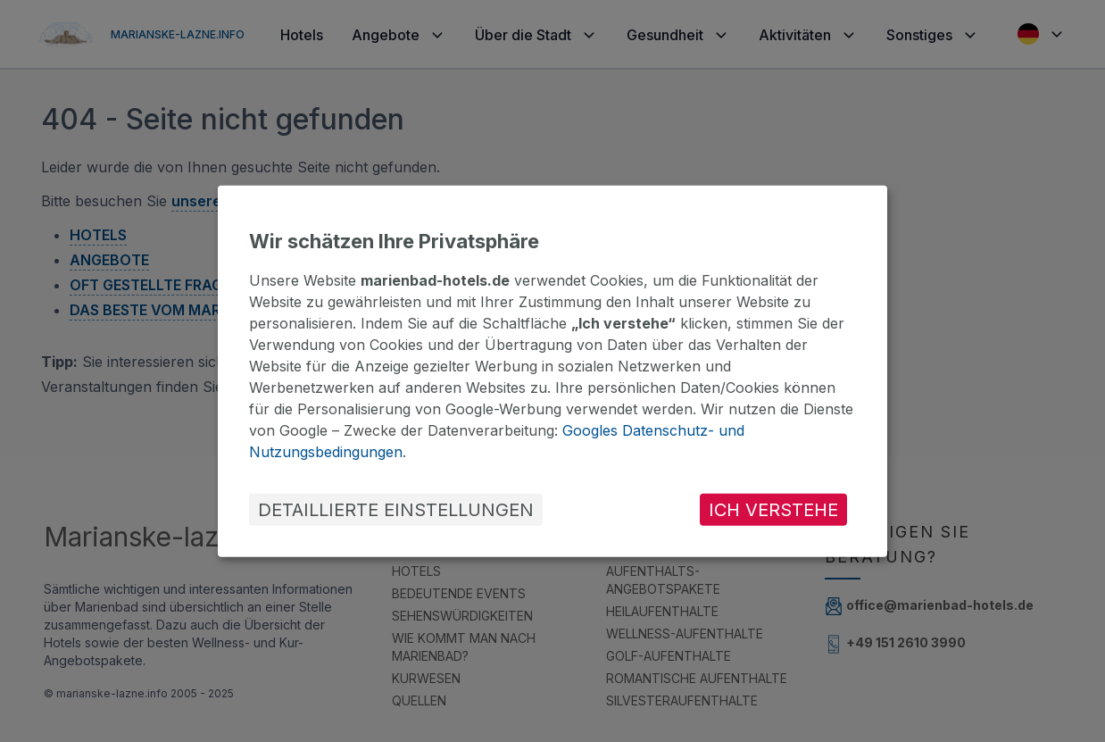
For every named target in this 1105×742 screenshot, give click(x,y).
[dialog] (552, 370)
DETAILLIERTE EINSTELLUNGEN (396, 510)
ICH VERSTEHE (773, 510)
